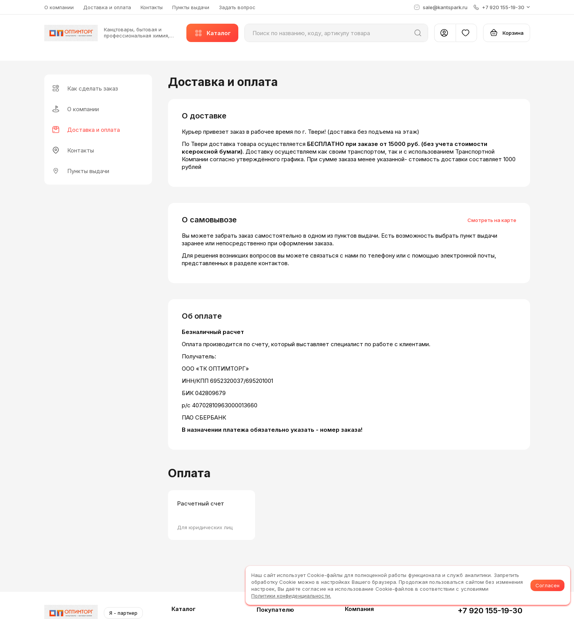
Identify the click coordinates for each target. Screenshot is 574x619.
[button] (502, 7)
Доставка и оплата (107, 7)
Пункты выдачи (190, 7)
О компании (59, 7)
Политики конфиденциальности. (291, 596)
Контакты (152, 7)
